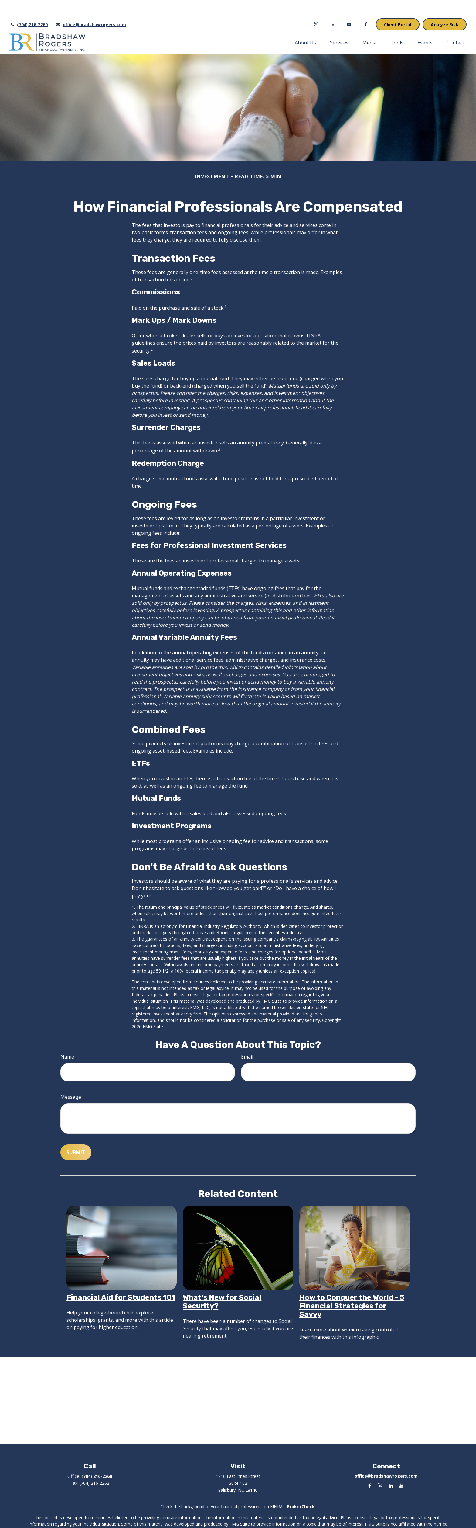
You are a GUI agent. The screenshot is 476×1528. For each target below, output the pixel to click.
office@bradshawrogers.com (90, 6)
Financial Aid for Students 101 (120, 1279)
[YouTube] (349, 6)
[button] (305, 24)
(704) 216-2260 (28, 6)
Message (70, 1078)
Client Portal (397, 6)
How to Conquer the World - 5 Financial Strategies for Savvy (351, 1287)
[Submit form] (75, 1134)
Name (67, 1038)
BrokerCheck (301, 1488)
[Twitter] (316, 6)
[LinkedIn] (332, 6)
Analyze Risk (444, 6)
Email (247, 1038)
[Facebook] (366, 6)
